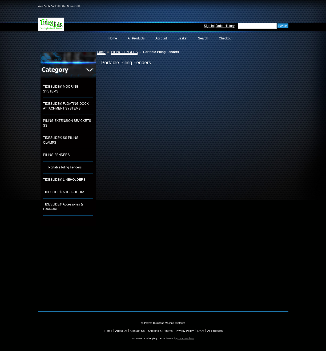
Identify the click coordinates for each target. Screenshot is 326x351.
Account (161, 38)
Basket (182, 38)
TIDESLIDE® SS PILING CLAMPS (61, 140)
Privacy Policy (185, 330)
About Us (121, 330)
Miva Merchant (186, 338)
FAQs (200, 330)
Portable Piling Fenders (65, 167)
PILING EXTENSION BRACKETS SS (67, 123)
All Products (136, 38)
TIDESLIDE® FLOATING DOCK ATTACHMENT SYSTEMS (66, 106)
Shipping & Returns (160, 330)
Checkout (225, 38)
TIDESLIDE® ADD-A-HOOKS (64, 192)
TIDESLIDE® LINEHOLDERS (64, 179)
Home (112, 38)
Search (203, 38)
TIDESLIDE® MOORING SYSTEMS (61, 89)
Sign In (209, 26)
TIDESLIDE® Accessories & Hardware (63, 207)
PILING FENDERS (56, 155)
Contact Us (137, 330)
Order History (225, 26)
